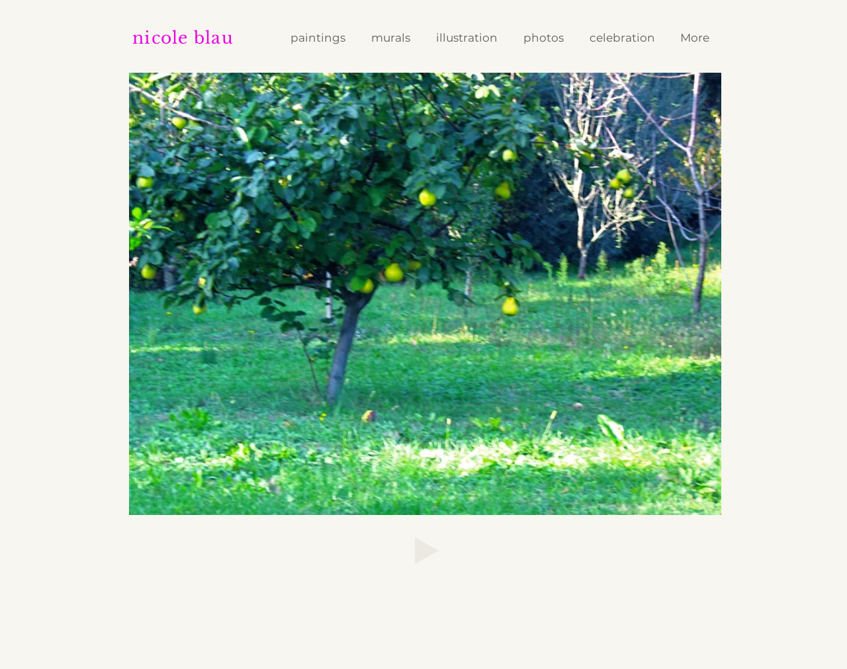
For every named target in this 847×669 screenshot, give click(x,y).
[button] (469, 38)
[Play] (427, 550)
